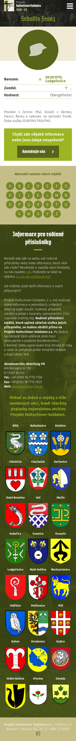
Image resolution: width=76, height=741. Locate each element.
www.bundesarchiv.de (27, 386)
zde (28, 272)
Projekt (28, 6)
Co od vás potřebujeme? (33, 277)
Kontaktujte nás (33, 152)
